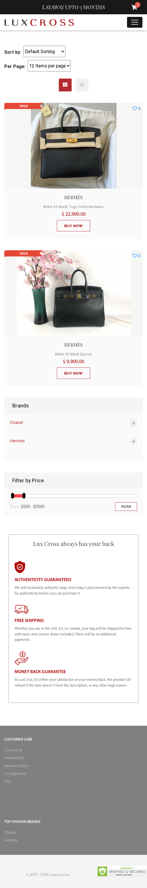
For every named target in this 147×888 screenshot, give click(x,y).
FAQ (7, 781)
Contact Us (13, 750)
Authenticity (14, 757)
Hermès (17, 440)
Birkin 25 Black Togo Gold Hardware (73, 206)
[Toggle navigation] (134, 22)
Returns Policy (16, 765)
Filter (126, 507)
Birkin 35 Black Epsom (73, 354)
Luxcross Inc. (60, 875)
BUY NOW (73, 226)
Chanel (16, 422)
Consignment (15, 773)
